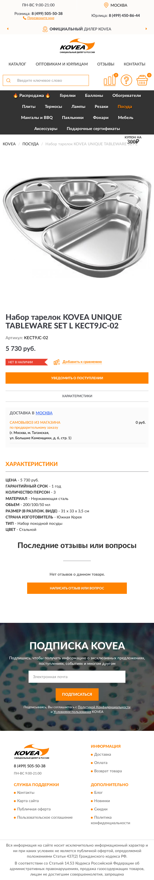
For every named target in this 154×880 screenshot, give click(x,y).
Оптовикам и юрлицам (62, 64)
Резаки (101, 107)
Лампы (78, 107)
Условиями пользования (72, 711)
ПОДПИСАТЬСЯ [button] (77, 695)
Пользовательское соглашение (45, 818)
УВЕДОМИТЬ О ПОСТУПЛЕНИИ (77, 378)
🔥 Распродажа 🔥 (31, 96)
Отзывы (105, 64)
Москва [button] (44, 413)
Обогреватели (126, 96)
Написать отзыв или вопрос (77, 588)
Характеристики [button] (77, 396)
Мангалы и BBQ (37, 118)
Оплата (100, 763)
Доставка (102, 755)
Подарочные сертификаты (93, 129)
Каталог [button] (17, 64)
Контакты (134, 64)
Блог (98, 793)
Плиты (28, 107)
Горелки (68, 96)
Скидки (100, 809)
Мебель (125, 118)
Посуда (125, 107)
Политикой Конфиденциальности (104, 707)
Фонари (101, 118)
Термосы (53, 107)
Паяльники (73, 118)
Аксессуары (45, 129)
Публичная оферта (34, 809)
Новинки (102, 801)
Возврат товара (108, 771)
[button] (38, 17)
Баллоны (94, 96)
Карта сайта (28, 801)
